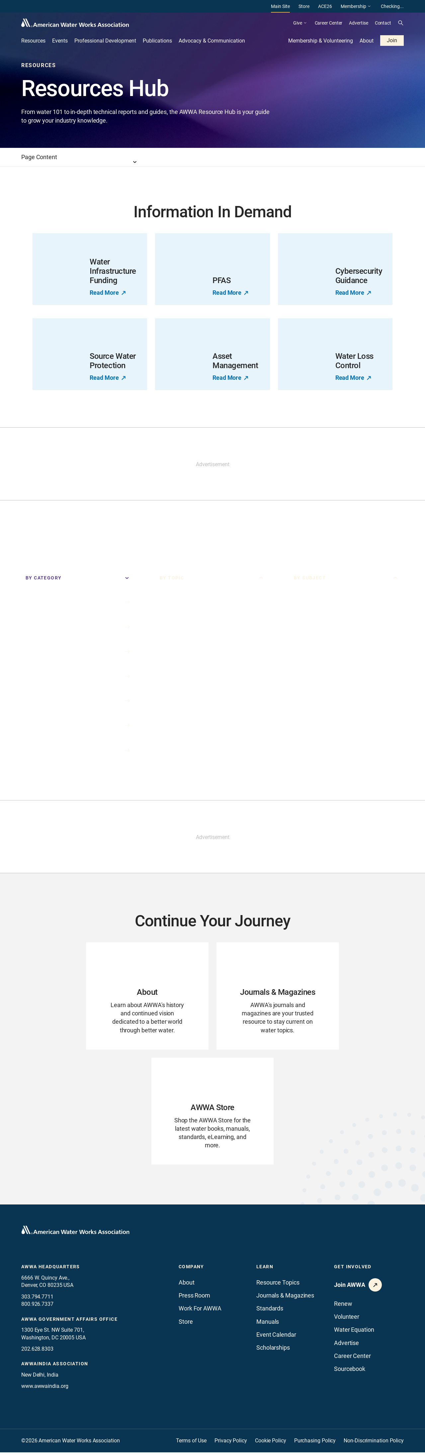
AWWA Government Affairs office (69, 1321)
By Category (43, 577)
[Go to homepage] (75, 1233)
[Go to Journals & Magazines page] (277, 996)
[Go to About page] (147, 996)
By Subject (310, 577)
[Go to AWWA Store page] (212, 1113)
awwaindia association (54, 1366)
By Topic (172, 577)
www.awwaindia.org (44, 1389)
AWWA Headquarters (50, 1269)
